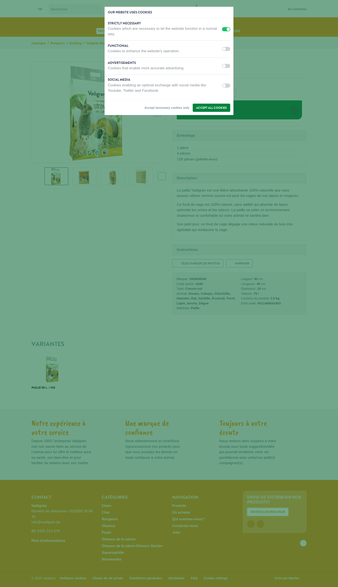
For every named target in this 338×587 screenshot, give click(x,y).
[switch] (226, 29)
